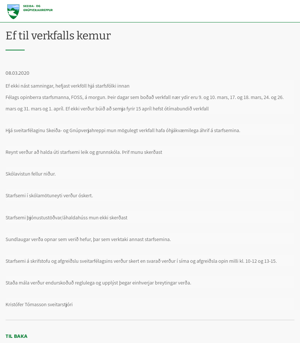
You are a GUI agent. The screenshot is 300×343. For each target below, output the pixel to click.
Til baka (17, 336)
